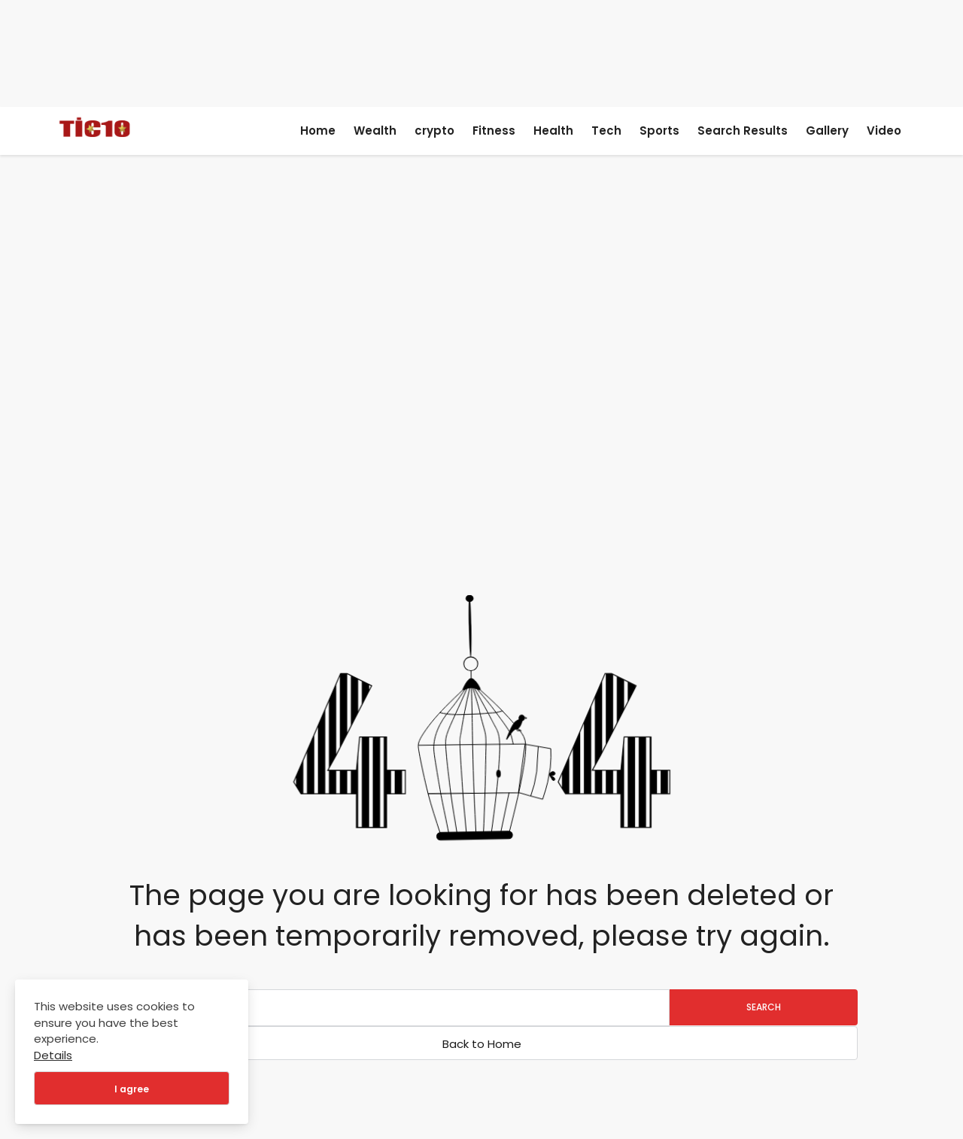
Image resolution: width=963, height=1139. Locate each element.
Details (53, 1055)
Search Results (742, 130)
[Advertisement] (482, 51)
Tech (606, 130)
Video (884, 130)
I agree (131, 1089)
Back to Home (481, 1044)
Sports (659, 130)
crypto (434, 130)
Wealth (375, 130)
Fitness (493, 130)
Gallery (827, 130)
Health (553, 130)
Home (318, 130)
